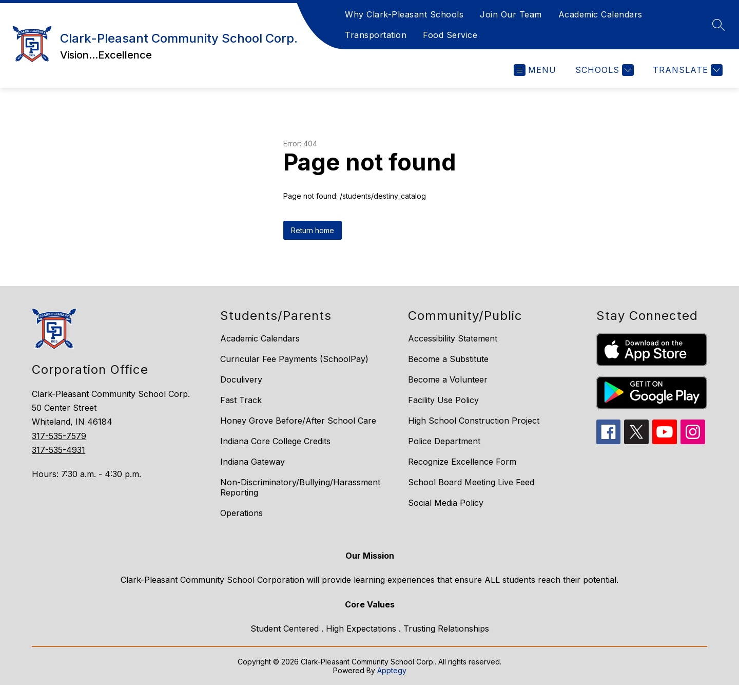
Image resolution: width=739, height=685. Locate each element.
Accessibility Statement (452, 338)
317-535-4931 (58, 450)
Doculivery (241, 379)
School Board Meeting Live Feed (471, 482)
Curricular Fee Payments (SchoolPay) (294, 359)
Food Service (450, 35)
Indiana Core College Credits (275, 441)
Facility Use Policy (443, 400)
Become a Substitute (448, 359)
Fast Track (241, 400)
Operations (241, 513)
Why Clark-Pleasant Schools (404, 14)
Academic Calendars (600, 14)
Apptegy (391, 670)
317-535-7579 (59, 436)
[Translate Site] (686, 70)
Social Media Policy (445, 503)
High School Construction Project (473, 420)
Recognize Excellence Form (462, 461)
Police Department (444, 441)
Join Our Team (511, 14)
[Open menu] (535, 70)
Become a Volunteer (448, 379)
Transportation (375, 35)
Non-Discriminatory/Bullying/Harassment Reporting (300, 487)
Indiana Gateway (252, 461)
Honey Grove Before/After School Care (298, 420)
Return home (312, 230)
